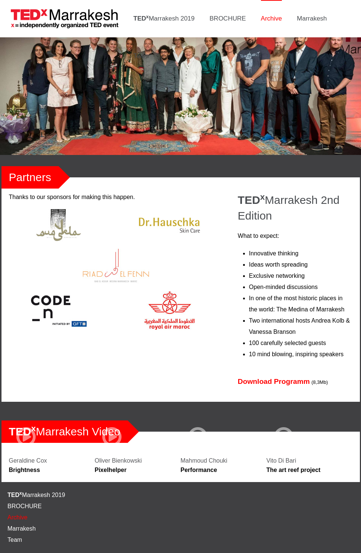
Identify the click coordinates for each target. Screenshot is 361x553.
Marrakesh (312, 18)
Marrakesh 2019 (163, 18)
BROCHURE (227, 18)
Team (141, 55)
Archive (271, 18)
